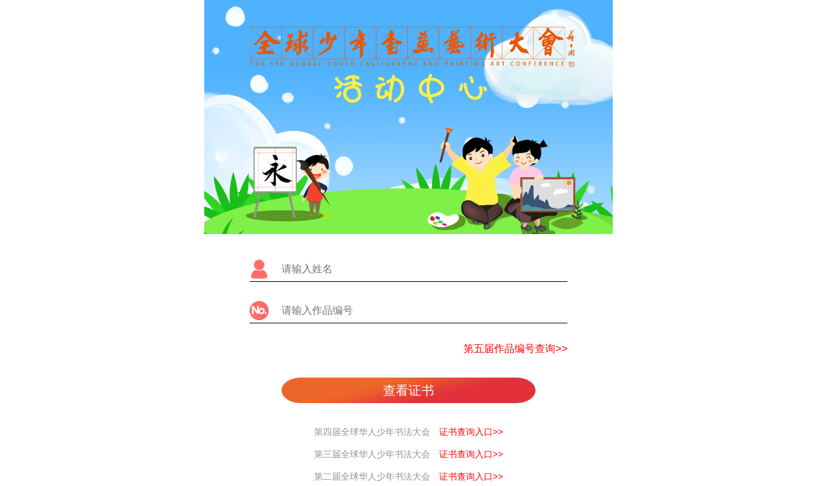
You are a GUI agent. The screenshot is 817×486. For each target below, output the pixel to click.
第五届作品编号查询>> (515, 348)
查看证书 (408, 390)
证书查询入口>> (471, 432)
